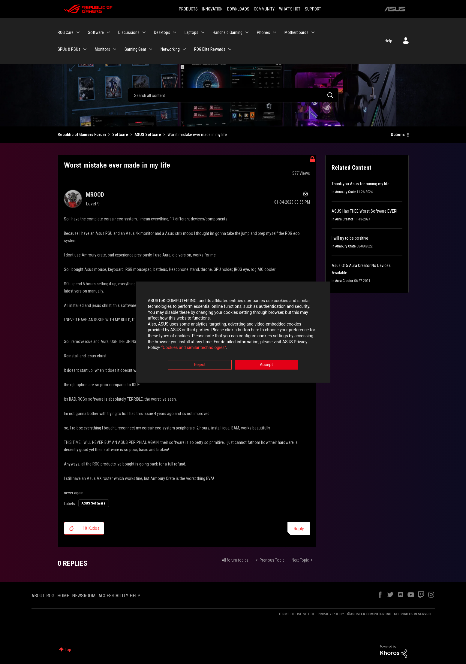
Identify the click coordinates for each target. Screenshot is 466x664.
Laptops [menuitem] (191, 32)
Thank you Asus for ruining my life (360, 183)
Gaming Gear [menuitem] (135, 49)
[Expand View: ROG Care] (78, 32)
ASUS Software (147, 134)
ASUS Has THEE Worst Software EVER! (364, 211)
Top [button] (68, 649)
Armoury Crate (345, 192)
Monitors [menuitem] (102, 49)
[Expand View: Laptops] (203, 32)
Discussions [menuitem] (129, 32)
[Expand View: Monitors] (115, 49)
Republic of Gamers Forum (82, 134)
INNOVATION (212, 9)
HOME (63, 596)
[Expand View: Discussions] (144, 32)
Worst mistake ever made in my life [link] (197, 134)
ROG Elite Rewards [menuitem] (209, 49)
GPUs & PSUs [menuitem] (69, 49)
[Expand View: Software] (108, 32)
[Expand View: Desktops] (175, 32)
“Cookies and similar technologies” (193, 348)
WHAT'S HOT (289, 9)
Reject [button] (200, 365)
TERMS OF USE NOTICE (296, 614)
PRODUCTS (188, 9)
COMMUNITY (264, 9)
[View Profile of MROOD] (95, 194)
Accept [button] (266, 365)
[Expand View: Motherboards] (313, 32)
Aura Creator (344, 219)
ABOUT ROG (43, 596)
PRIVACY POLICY (331, 614)
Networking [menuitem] (170, 49)
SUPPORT (313, 9)
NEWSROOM (83, 596)
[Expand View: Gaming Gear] (151, 49)
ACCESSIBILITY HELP (119, 596)
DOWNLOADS (238, 9)
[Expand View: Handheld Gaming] (247, 32)
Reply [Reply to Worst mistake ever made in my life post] (298, 529)
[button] (71, 528)
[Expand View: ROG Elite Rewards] (230, 49)
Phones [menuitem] (263, 32)
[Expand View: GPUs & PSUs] (85, 49)
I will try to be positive (350, 238)
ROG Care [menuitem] (66, 32)
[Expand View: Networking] (184, 49)
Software (120, 134)
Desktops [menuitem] (162, 32)
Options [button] (398, 134)
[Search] (233, 95)
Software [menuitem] (96, 32)
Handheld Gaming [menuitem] (227, 32)
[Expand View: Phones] (275, 32)
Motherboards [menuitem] (296, 32)
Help (388, 40)
